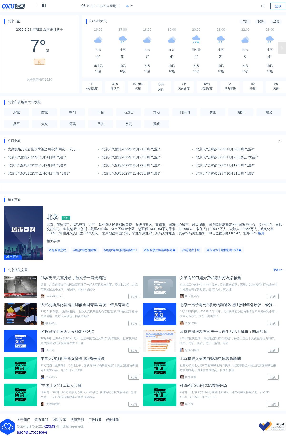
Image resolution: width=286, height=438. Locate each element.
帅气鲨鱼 (188, 377)
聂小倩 (186, 404)
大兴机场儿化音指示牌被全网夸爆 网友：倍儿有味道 (85, 305)
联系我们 (41, 420)
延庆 (156, 124)
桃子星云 (49, 323)
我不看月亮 (189, 296)
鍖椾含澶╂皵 (191, 250)
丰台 (100, 112)
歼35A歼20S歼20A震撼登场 (203, 385)
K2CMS (49, 426)
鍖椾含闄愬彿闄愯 (85, 250)
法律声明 (77, 420)
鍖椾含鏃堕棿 (57, 250)
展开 (261, 233)
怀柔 (72, 124)
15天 (276, 21)
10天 (261, 21)
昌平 (16, 124)
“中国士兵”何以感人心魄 (61, 385)
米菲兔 (47, 350)
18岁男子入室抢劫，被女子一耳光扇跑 (73, 278)
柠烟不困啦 (189, 350)
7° (129, 6)
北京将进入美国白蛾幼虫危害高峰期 (210, 359)
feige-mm (188, 323)
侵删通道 (112, 420)
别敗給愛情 (50, 404)
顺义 (269, 112)
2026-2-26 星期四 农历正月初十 (39, 29)
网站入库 (59, 420)
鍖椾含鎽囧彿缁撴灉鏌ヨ (120, 250)
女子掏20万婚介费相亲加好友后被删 (210, 278)
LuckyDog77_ (52, 296)
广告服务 (95, 420)
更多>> (277, 270)
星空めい (49, 377)
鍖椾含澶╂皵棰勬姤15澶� (224, 250)
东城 (16, 112)
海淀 (156, 112)
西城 (44, 112)
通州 (241, 112)
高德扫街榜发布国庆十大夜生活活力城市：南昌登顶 (223, 332)
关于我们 (23, 420)
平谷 (100, 124)
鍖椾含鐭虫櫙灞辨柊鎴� (159, 250)
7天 (245, 21)
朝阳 (72, 112)
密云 (128, 124)
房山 (213, 112)
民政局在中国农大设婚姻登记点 (67, 332)
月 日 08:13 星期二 (100, 6)
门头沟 (185, 112)
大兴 (44, 124)
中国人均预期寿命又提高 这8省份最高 (73, 359)
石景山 (129, 112)
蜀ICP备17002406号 (32, 432)
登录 (278, 6)
